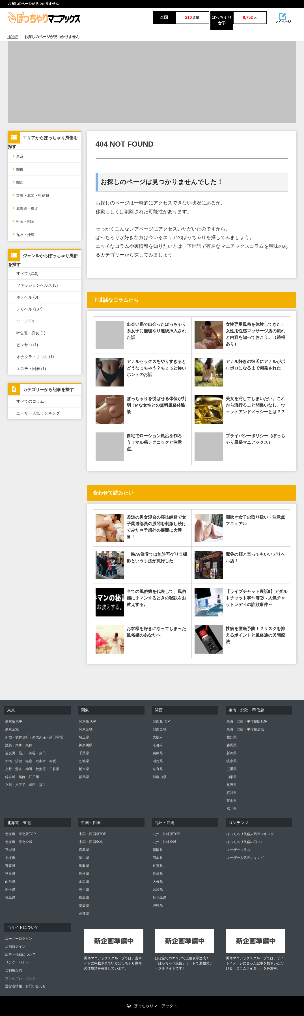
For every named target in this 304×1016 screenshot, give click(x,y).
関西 (18, 182)
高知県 (84, 913)
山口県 (84, 882)
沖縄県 (158, 905)
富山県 (232, 801)
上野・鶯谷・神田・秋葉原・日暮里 (32, 769)
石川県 (232, 793)
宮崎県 (158, 890)
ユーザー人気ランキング (38, 413)
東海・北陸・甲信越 (30, 195)
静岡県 (232, 745)
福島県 (10, 897)
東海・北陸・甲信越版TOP (247, 721)
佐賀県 (158, 866)
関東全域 (85, 729)
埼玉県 (84, 737)
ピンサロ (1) (27, 345)
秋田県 (10, 874)
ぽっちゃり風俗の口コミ (245, 842)
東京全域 (12, 729)
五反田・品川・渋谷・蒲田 (25, 753)
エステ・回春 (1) (31, 368)
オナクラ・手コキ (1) (35, 356)
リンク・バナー (17, 962)
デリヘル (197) (29, 309)
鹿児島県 (159, 897)
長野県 (232, 785)
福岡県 (158, 850)
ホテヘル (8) (27, 297)
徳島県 (84, 897)
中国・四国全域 (91, 842)
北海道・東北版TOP (20, 834)
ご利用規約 (13, 970)
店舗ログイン (15, 947)
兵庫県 (158, 753)
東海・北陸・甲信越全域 (245, 729)
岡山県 (84, 858)
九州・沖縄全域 (164, 842)
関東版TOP (87, 721)
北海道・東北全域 (18, 842)
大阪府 (158, 737)
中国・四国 (23, 221)
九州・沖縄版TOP (166, 834)
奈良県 (158, 769)
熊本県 (158, 858)
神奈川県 (85, 745)
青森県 (10, 866)
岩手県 (10, 890)
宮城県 (10, 850)
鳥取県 (84, 866)
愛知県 (232, 737)
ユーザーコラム (238, 850)
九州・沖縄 (23, 234)
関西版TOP (161, 721)
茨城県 (84, 761)
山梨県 (232, 777)
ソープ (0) (25, 321)
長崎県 (158, 874)
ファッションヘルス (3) (37, 285)
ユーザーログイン (18, 939)
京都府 (158, 745)
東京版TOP (13, 721)
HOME (12, 37)
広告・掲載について (20, 954)
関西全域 (159, 729)
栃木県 (84, 769)
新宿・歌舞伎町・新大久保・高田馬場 (34, 737)
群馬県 (84, 777)
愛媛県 (84, 905)
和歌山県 (159, 777)
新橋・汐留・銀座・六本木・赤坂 (30, 761)
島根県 (84, 874)
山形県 (10, 882)
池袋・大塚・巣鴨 (18, 745)
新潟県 (232, 753)
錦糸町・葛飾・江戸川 (22, 777)
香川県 (84, 890)
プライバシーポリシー (22, 978)
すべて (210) (27, 273)
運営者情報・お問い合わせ (25, 986)
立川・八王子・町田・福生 (25, 785)
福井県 (232, 809)
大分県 (158, 882)
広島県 (84, 850)
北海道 (10, 858)
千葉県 (84, 753)
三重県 (232, 769)
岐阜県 (232, 761)
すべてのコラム (30, 401)
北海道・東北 (25, 208)
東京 (18, 156)
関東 (18, 169)
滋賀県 (158, 761)
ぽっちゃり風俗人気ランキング (250, 834)
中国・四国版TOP (92, 834)
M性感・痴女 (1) (31, 333)
